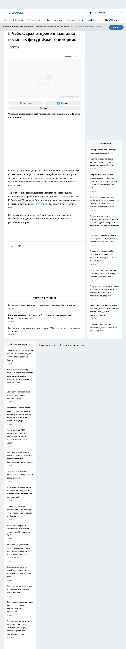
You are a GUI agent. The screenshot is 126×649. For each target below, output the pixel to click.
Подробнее (117, 607)
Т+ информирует (35, 20)
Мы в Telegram (111, 20)
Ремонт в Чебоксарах (13, 20)
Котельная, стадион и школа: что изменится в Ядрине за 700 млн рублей (44, 307)
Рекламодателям (32, 569)
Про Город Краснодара (12, 551)
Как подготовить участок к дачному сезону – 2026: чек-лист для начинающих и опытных (44, 331)
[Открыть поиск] (114, 12)
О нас (28, 560)
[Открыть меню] (5, 12)
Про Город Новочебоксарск (13, 539)
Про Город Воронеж (11, 542)
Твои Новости (30, 539)
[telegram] (20, 245)
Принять (116, 27)
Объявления (8, 564)
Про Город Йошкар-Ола (54, 539)
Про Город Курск (10, 545)
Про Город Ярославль (53, 542)
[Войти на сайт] (121, 12)
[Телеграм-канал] (63, 103)
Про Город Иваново (32, 542)
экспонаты (39, 178)
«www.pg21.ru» (21, 574)
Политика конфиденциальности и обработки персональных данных (27, 611)
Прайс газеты (9, 569)
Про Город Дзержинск (33, 548)
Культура (14, 46)
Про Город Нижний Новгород (14, 548)
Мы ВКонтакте (94, 20)
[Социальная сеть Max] (44, 108)
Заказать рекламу (75, 20)
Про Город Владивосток (54, 548)
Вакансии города (54, 20)
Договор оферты (32, 564)
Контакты (51, 560)
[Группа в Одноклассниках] (76, 542)
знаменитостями (38, 203)
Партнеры (51, 569)
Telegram (7, 560)
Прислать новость (97, 12)
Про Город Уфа (51, 545)
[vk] (12, 245)
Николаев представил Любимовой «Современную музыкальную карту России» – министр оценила (44, 318)
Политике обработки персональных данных (86, 26)
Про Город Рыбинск (32, 545)
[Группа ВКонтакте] (26, 103)
